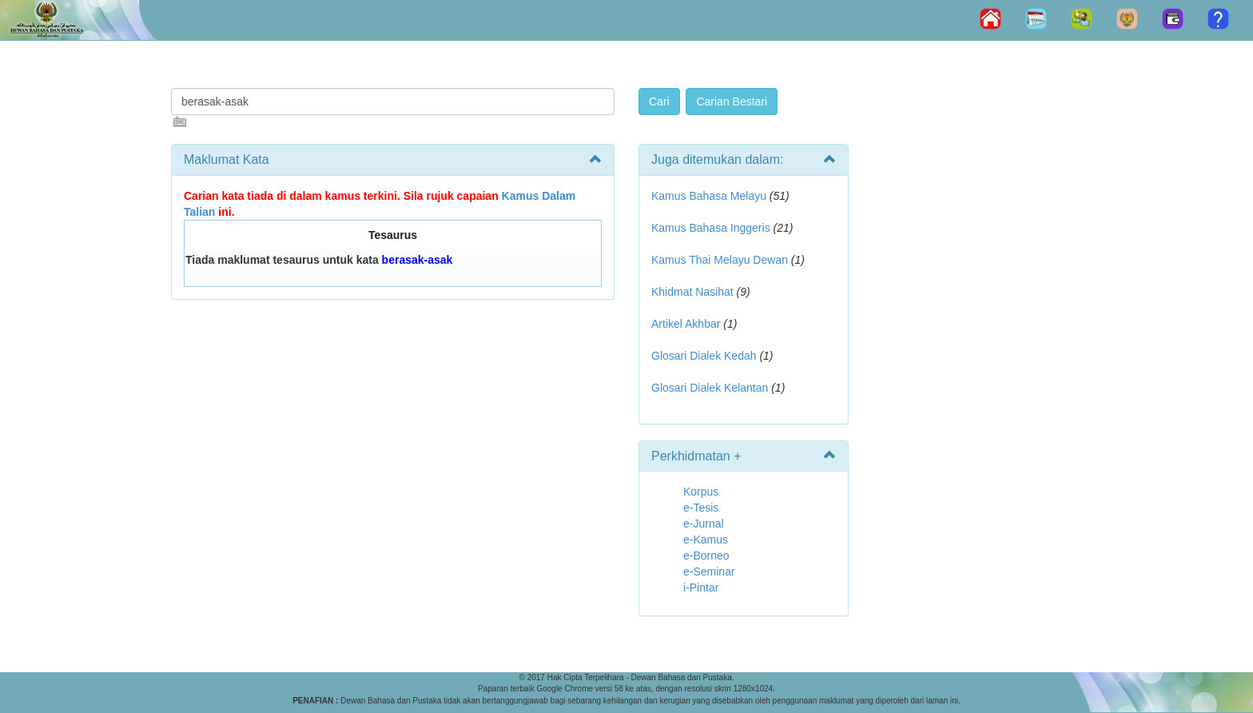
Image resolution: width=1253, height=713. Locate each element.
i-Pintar (700, 587)
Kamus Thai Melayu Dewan (719, 259)
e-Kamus (705, 539)
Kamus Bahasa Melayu (710, 195)
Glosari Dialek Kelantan (709, 387)
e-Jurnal (703, 523)
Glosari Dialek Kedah (704, 355)
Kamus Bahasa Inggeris (710, 227)
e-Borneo (706, 555)
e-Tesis (700, 507)
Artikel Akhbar (685, 323)
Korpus (700, 491)
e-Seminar (709, 571)
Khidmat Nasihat (692, 291)
